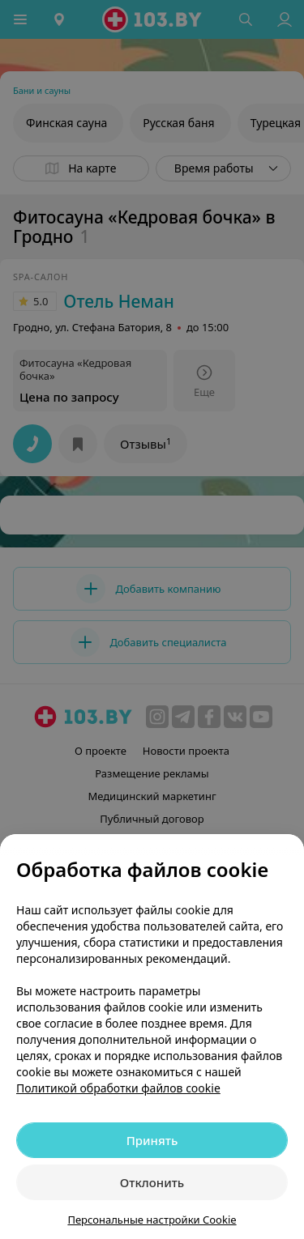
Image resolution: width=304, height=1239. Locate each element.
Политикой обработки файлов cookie (118, 1088)
